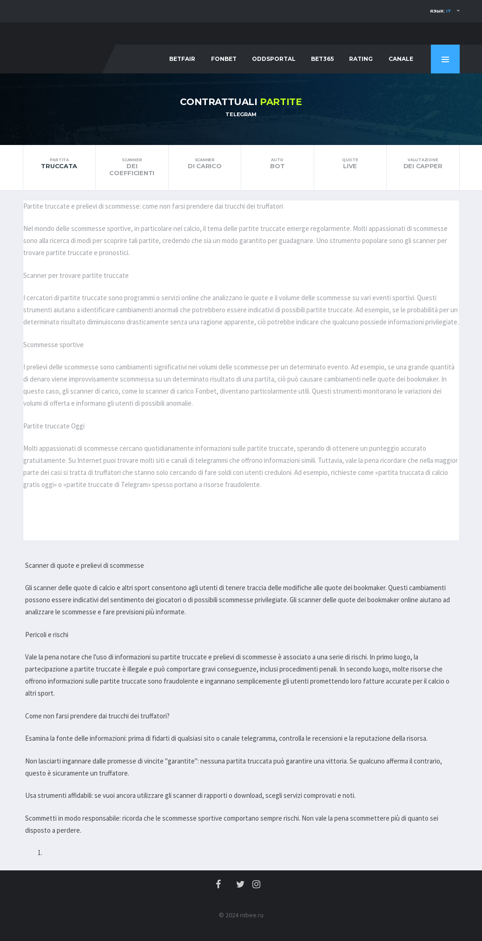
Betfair (182, 58)
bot (277, 164)
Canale (401, 58)
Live (350, 164)
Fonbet (224, 58)
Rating (361, 58)
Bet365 (322, 58)
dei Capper (423, 164)
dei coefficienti (132, 167)
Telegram (240, 114)
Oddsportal (274, 58)
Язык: (440, 10)
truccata (59, 164)
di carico (205, 164)
